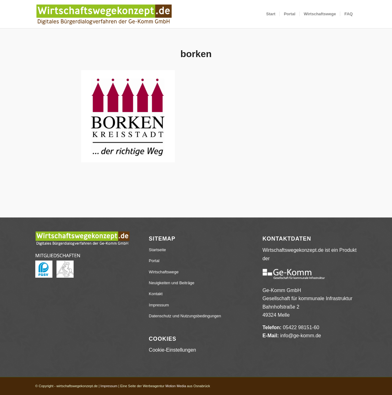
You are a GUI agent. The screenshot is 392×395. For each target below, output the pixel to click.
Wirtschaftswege (164, 272)
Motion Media (175, 386)
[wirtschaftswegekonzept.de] (103, 14)
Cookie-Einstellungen (172, 350)
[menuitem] (271, 14)
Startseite (157, 249)
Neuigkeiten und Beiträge (171, 282)
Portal (154, 260)
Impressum (159, 305)
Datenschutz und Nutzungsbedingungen (185, 316)
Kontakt (156, 293)
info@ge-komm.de (300, 335)
